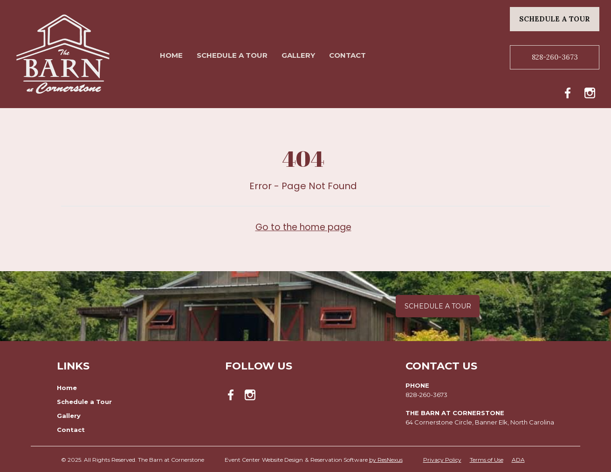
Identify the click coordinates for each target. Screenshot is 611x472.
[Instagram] (592, 91)
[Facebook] (570, 91)
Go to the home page (303, 226)
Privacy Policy (442, 459)
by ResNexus (386, 459)
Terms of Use (486, 459)
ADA (518, 459)
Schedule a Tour (438, 306)
